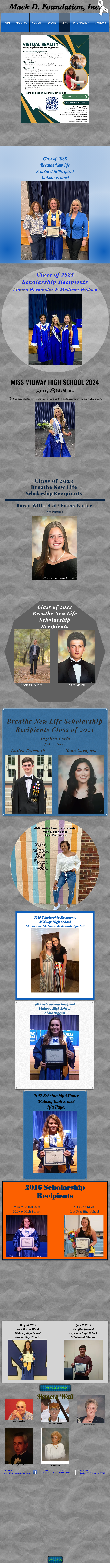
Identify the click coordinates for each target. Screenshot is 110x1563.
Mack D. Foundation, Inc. (55, 6)
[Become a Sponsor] (55, 1388)
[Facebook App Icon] (35, 1472)
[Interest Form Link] (75, 96)
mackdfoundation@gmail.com (17, 1473)
